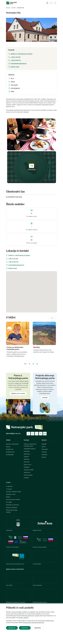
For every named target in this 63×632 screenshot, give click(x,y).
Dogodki (44, 444)
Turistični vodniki (28, 470)
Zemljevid (26, 467)
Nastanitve (27, 454)
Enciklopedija (10, 454)
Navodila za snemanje (12, 505)
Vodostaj (44, 452)
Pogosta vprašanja (11, 507)
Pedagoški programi (29, 449)
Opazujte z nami (10, 494)
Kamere (44, 457)
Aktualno (44, 440)
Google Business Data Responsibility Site (33, 622)
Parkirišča (44, 454)
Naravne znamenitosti (12, 444)
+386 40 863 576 (16, 60)
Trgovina (26, 456)
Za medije (9, 502)
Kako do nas (27, 464)
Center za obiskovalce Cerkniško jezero (30, 445)
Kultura (8, 447)
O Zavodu (9, 489)
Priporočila (45, 449)
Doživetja (26, 459)
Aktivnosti (27, 462)
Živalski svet (9, 449)
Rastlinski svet (10, 452)
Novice (44, 447)
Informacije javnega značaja (11, 511)
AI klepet (26, 477)
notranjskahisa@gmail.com (18, 63)
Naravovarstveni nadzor (13, 499)
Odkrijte (8, 440)
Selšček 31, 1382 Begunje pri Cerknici (21, 54)
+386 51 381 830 (15, 57)
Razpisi (8, 497)
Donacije (44, 397)
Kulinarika (13, 7)
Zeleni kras (27, 472)
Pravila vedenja (28, 475)
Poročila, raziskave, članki (13, 491)
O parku (8, 482)
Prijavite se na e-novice (18, 393)
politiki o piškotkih (23, 617)
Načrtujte (8, 7)
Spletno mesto (15, 67)
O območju (9, 486)
